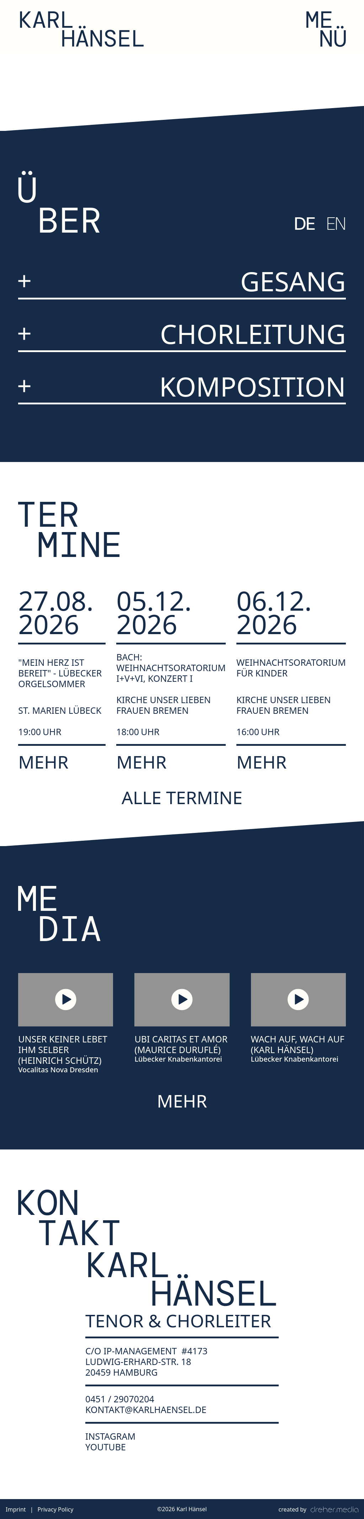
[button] (326, 29)
